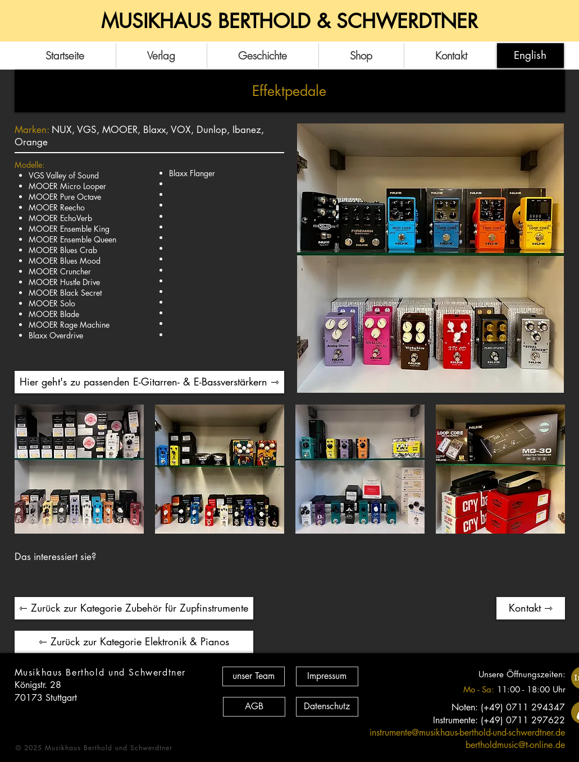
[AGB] (254, 707)
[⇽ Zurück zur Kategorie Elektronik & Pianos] (134, 642)
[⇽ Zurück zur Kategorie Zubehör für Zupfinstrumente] (134, 608)
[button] (79, 469)
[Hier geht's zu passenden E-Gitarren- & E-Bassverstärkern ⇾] (149, 382)
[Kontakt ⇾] (530, 608)
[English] (530, 55)
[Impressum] (327, 676)
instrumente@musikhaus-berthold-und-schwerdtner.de (467, 732)
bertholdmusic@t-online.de (515, 745)
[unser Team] (253, 676)
